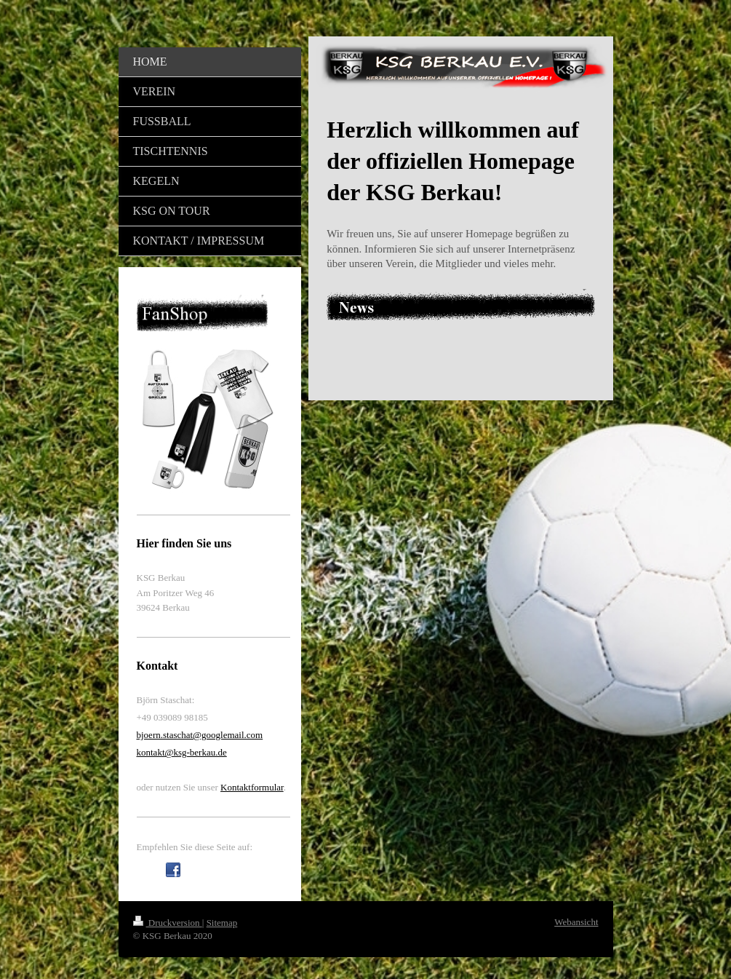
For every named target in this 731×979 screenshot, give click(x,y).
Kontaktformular (252, 787)
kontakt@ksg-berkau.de (182, 752)
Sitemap (222, 922)
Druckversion (167, 922)
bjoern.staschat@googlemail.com (200, 734)
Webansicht (576, 921)
